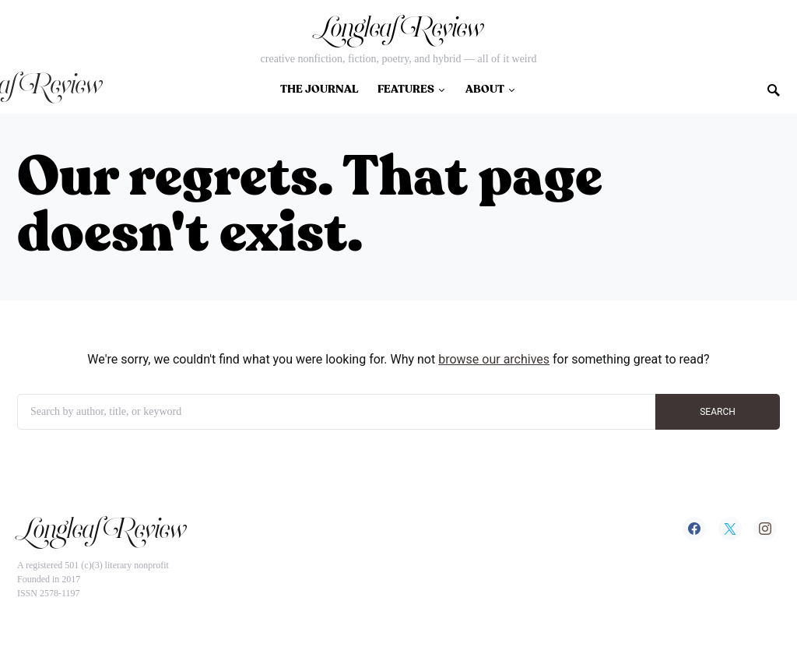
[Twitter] (730, 528)
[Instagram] (765, 528)
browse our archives (493, 359)
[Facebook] (694, 528)
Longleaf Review (398, 32)
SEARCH (718, 411)
